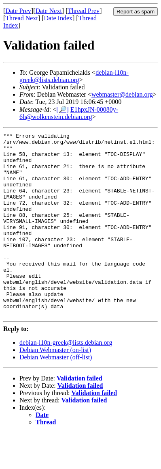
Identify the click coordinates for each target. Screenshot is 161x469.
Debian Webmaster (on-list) (55, 386)
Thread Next (21, 18)
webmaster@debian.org (122, 94)
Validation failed (79, 414)
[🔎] (62, 109)
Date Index (58, 18)
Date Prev (18, 10)
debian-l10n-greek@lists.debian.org (74, 76)
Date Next (49, 10)
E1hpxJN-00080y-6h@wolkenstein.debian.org (68, 113)
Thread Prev (84, 10)
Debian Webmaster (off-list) (55, 393)
